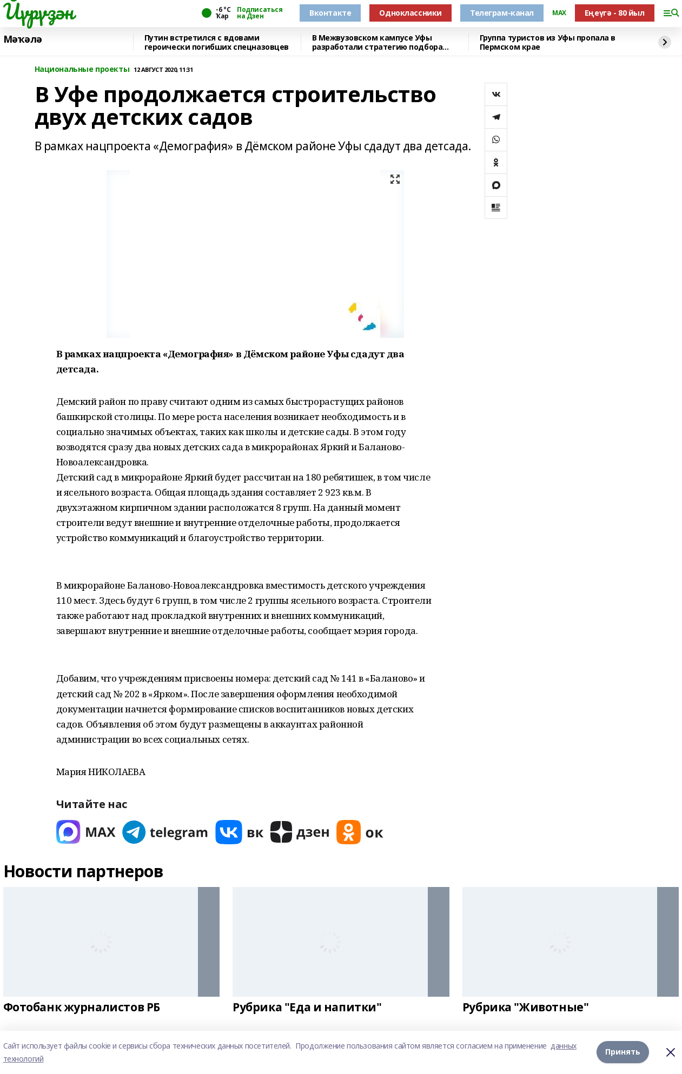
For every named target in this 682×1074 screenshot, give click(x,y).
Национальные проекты (82, 69)
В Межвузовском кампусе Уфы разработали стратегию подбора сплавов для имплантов (377, 42)
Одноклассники (410, 13)
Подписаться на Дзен (259, 12)
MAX (559, 13)
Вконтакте (330, 13)
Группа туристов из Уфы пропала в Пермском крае (548, 42)
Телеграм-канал (502, 13)
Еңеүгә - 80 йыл (615, 13)
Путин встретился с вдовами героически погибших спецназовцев (216, 42)
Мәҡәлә (22, 39)
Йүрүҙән (38, 11)
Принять (622, 1052)
